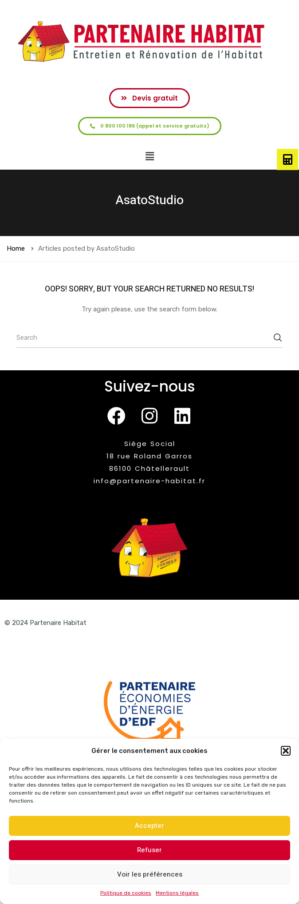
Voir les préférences (149, 874)
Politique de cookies (125, 893)
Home (16, 248)
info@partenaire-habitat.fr (149, 480)
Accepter (149, 825)
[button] (285, 750)
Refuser (149, 850)
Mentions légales (177, 893)
